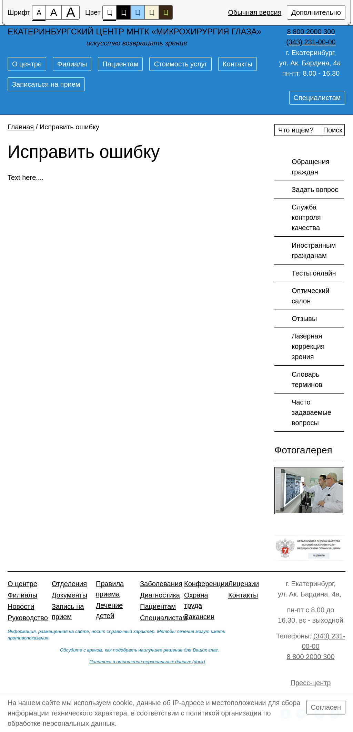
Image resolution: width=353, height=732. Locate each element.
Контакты (237, 64)
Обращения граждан (302, 166)
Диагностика (160, 595)
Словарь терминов (298, 378)
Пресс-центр (311, 683)
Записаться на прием (46, 84)
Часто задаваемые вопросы (302, 412)
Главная (21, 127)
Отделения (69, 584)
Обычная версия (254, 12)
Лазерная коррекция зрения (299, 345)
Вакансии (199, 617)
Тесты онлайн (305, 273)
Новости (21, 606)
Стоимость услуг (180, 64)
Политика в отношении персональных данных (140, 661)
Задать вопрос (306, 190)
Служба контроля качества (297, 217)
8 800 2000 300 (310, 656)
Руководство (28, 618)
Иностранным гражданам (305, 249)
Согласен (326, 707)
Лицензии (243, 584)
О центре (27, 64)
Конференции (206, 584)
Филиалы (72, 64)
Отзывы (295, 319)
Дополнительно (316, 12)
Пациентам (120, 64)
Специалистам (317, 97)
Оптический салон (301, 295)
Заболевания (161, 584)
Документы (69, 595)
